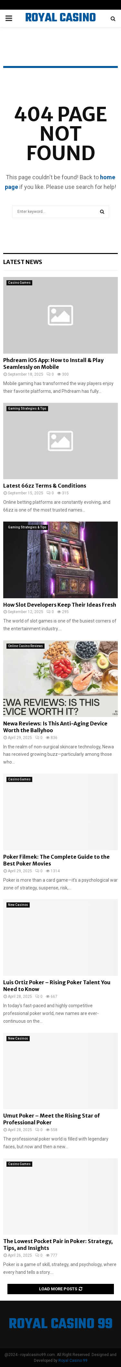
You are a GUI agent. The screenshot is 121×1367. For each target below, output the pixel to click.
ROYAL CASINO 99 (60, 26)
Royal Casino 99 (72, 1360)
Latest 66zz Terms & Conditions (44, 485)
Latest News (22, 262)
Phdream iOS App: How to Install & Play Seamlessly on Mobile (53, 363)
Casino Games (19, 282)
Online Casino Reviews (25, 646)
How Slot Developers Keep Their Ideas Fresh (59, 604)
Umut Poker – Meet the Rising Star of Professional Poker (51, 1119)
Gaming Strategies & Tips (27, 408)
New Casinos (18, 905)
